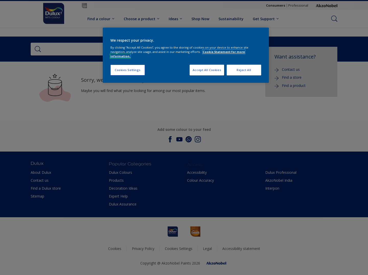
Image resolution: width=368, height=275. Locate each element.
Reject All (244, 70)
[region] (186, 55)
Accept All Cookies (207, 70)
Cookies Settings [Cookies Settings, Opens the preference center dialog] (128, 70)
